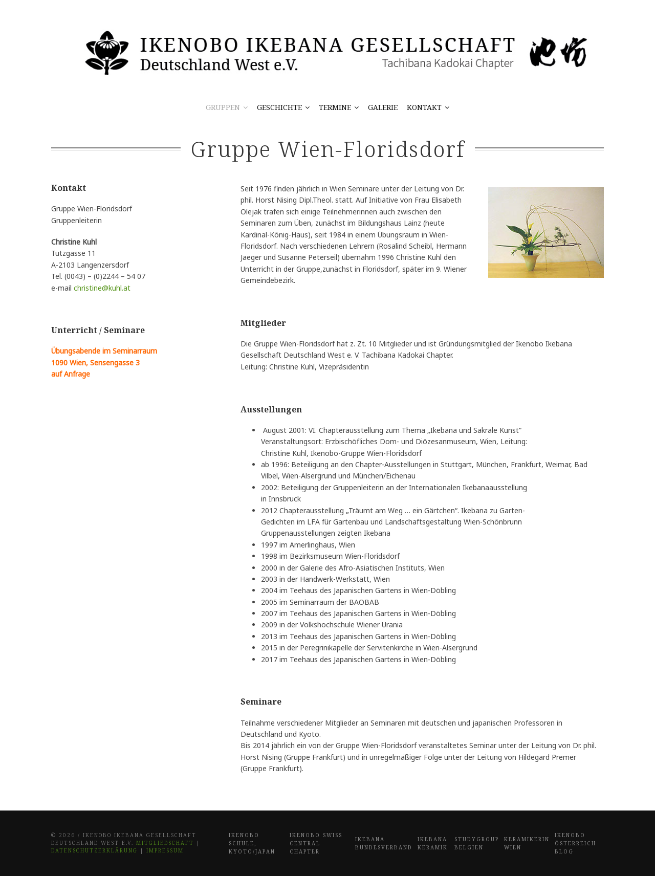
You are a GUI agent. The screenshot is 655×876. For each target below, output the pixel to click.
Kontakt (424, 107)
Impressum (165, 850)
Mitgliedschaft (165, 842)
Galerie (383, 107)
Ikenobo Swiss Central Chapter (316, 843)
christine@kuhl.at (102, 288)
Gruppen (223, 107)
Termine (335, 107)
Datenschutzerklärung (94, 850)
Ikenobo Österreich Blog (575, 843)
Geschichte (279, 107)
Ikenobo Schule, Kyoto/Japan (252, 843)
